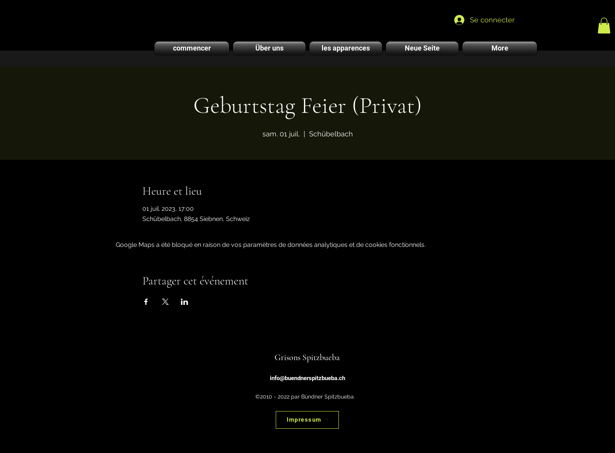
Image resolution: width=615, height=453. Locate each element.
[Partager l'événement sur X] (165, 302)
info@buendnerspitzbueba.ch (307, 378)
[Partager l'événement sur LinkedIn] (184, 302)
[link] (604, 26)
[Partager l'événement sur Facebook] (146, 302)
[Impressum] (307, 420)
